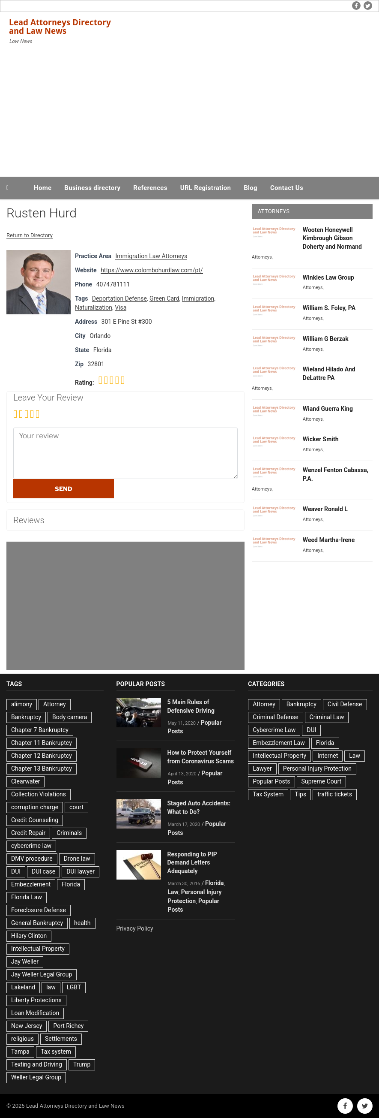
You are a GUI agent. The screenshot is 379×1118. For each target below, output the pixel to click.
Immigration (198, 298)
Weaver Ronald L (325, 509)
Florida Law (26, 897)
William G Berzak (326, 338)
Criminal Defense (275, 717)
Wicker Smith (321, 439)
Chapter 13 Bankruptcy (41, 768)
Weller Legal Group (36, 1077)
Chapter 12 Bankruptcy (41, 755)
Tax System (268, 794)
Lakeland (23, 987)
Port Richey (68, 1025)
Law (173, 892)
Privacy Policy (134, 928)
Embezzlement (31, 884)
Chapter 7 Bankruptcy (40, 729)
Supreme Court (321, 781)
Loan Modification (35, 1013)
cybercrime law (31, 845)
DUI (16, 871)
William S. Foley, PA (329, 307)
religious (22, 1038)
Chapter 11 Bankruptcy (41, 742)
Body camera (69, 717)
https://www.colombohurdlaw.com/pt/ (152, 270)
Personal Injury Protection (317, 768)
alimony (21, 704)
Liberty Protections (36, 1000)
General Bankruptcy (37, 922)
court (76, 807)
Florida (71, 884)
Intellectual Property (38, 948)
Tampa (20, 1051)
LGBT (74, 987)
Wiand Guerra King (328, 408)
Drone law (77, 858)
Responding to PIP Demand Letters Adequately (192, 863)
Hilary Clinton (29, 935)
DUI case (43, 871)
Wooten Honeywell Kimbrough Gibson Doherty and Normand (332, 238)
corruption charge (34, 807)
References (150, 188)
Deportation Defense (119, 298)
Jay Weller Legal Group (41, 974)
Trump (81, 1064)
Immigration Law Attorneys (151, 256)
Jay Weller (25, 961)
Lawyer (262, 768)
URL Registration (205, 188)
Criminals (69, 832)
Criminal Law (327, 717)
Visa (120, 307)
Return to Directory (29, 235)
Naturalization (93, 307)
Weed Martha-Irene (329, 539)
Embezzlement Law (278, 742)
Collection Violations (38, 794)
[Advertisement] (189, 111)
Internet (327, 755)
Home (42, 188)
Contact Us (286, 188)
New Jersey (26, 1025)
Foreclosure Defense (38, 910)
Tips (300, 794)
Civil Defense (345, 704)
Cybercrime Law (274, 729)
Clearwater (25, 781)
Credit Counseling (34, 820)
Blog (250, 188)
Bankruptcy (26, 717)
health (82, 922)
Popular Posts (271, 781)
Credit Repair (28, 832)
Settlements (61, 1038)
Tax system (56, 1051)
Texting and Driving (36, 1064)
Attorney (54, 704)
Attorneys (262, 257)
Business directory (92, 188)
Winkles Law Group (328, 277)
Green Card (164, 298)
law (51, 987)
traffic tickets (334, 794)
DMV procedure (32, 858)
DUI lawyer (80, 871)
